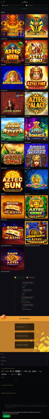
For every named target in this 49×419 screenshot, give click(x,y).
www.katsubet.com (14, 405)
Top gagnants (30, 277)
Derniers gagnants (20, 277)
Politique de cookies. (13, 413)
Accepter (6, 416)
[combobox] (12, 5)
